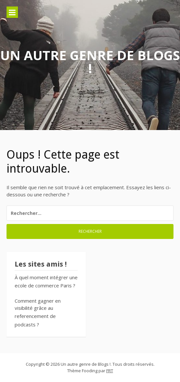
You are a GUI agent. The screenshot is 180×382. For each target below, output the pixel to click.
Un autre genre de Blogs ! (90, 61)
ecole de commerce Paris (43, 285)
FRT (109, 371)
